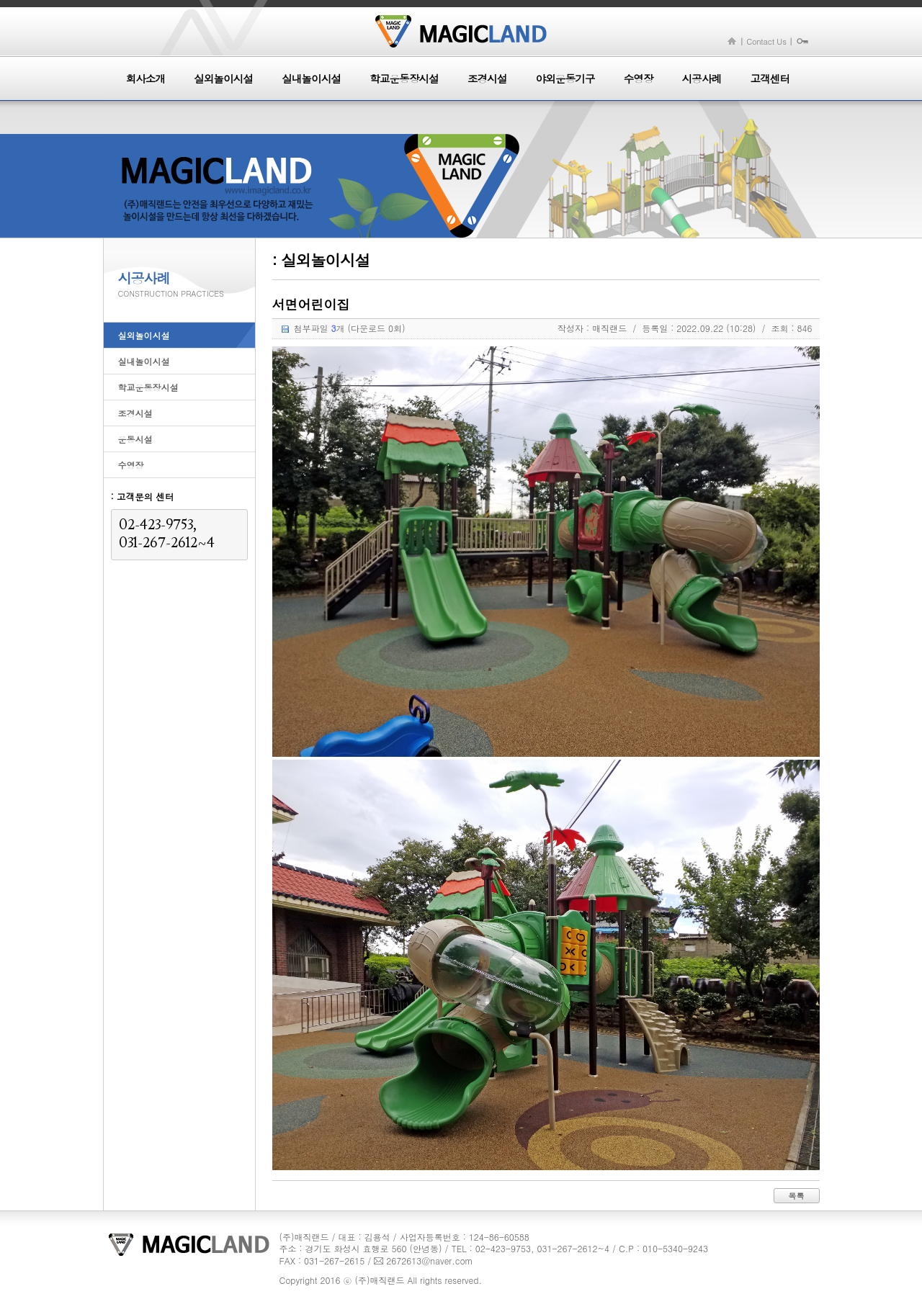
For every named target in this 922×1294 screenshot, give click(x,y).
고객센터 (769, 78)
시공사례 (702, 78)
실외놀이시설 (223, 78)
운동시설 (135, 439)
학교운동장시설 (404, 78)
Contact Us (766, 41)
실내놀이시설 (311, 78)
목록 (797, 1195)
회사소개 (146, 78)
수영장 (638, 78)
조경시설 (487, 78)
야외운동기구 (565, 78)
